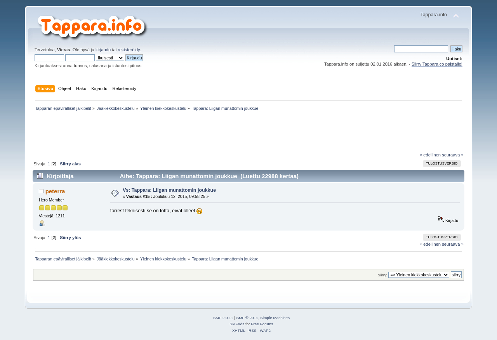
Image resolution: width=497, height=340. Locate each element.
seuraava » (453, 155)
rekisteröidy (129, 49)
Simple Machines (275, 318)
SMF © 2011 (247, 318)
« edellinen (430, 155)
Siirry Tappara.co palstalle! (437, 64)
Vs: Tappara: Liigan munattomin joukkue (169, 190)
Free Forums (262, 324)
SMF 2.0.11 (223, 318)
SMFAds (237, 324)
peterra (55, 191)
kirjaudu (103, 49)
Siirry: (382, 275)
